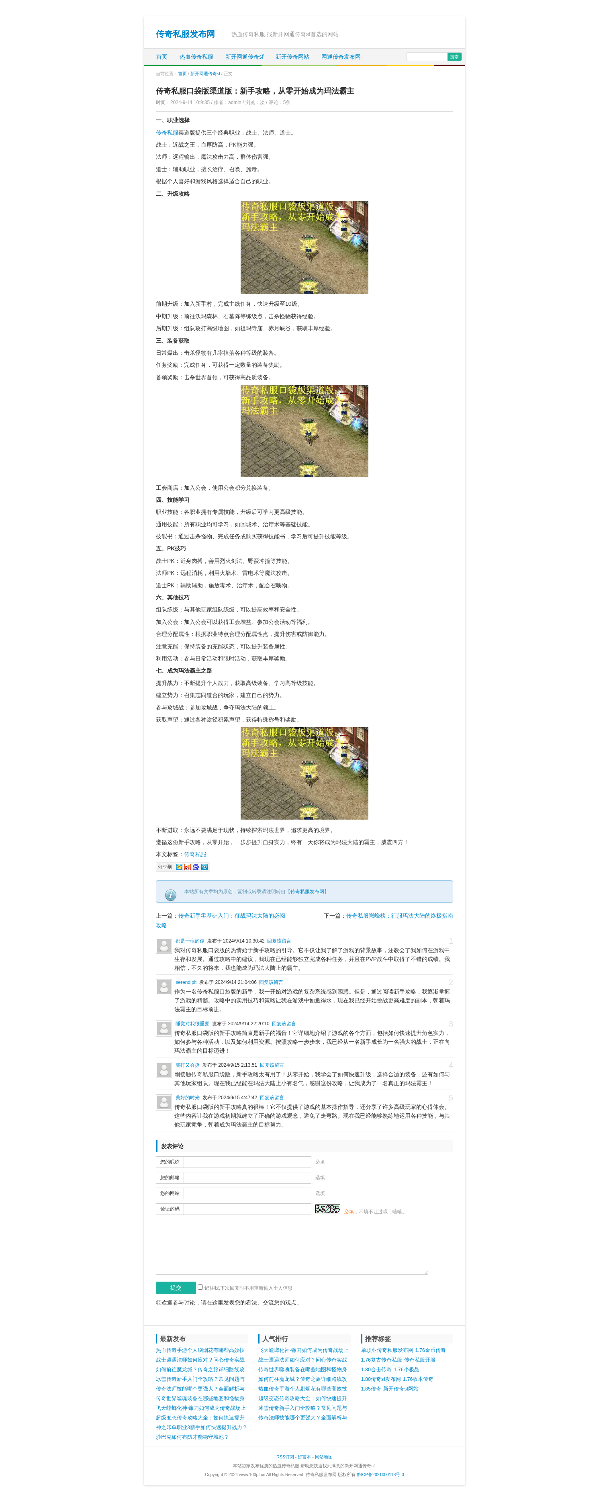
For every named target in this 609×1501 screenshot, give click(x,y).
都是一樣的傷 (190, 941)
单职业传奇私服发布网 (387, 1350)
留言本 (304, 1456)
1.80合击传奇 (376, 1369)
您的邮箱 (170, 1177)
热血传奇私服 (196, 56)
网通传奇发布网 (341, 56)
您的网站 (170, 1193)
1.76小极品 (406, 1369)
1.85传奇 (371, 1389)
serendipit (186, 982)
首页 (162, 56)
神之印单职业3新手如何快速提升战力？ (201, 1427)
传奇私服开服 (419, 1360)
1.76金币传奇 (430, 1350)
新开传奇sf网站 (401, 1389)
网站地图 (324, 1456)
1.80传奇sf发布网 (381, 1379)
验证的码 (170, 1209)
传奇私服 (167, 132)
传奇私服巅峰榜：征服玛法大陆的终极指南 (399, 915)
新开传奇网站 (292, 56)
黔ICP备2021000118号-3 (380, 1474)
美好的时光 (188, 1097)
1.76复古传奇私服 (382, 1360)
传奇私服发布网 (185, 34)
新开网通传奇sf (244, 56)
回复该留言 (279, 941)
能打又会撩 (188, 1065)
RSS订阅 (285, 1456)
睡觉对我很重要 (192, 1024)
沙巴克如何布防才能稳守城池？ (192, 1437)
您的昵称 (170, 1162)
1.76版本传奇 (418, 1379)
